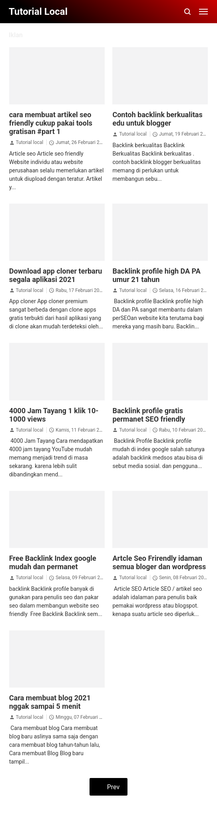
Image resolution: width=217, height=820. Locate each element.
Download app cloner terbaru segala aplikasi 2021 (55, 275)
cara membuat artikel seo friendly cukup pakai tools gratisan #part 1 (50, 123)
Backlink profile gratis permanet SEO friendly (148, 414)
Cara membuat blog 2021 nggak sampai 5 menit (50, 702)
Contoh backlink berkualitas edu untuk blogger (157, 118)
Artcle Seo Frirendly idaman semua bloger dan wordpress (159, 562)
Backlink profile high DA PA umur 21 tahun (156, 275)
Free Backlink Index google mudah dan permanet (52, 562)
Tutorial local (29, 142)
